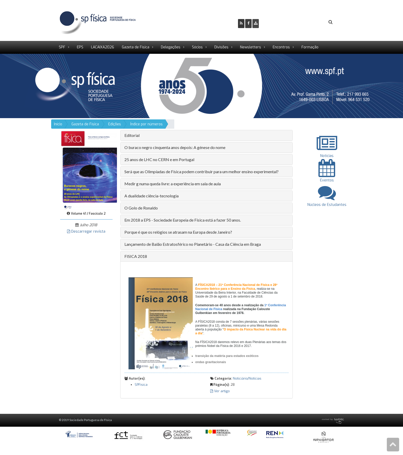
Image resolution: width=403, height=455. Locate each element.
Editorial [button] (132, 135)
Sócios (197, 47)
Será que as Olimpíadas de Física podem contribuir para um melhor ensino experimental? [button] (201, 171)
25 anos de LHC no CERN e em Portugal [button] (159, 159)
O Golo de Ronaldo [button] (141, 207)
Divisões (221, 47)
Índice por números (146, 124)
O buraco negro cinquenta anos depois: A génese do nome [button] (174, 147)
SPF (62, 47)
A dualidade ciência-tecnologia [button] (151, 195)
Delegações (170, 47)
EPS (80, 47)
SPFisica (141, 384)
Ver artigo (220, 391)
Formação (309, 47)
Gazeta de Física (135, 47)
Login (309, 22)
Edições (114, 124)
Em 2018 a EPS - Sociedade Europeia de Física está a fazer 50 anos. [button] (182, 219)
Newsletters (250, 47)
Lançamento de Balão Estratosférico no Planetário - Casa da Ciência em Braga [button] (192, 244)
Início (58, 124)
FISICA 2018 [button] (135, 256)
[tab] (206, 135)
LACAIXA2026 (102, 47)
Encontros (281, 47)
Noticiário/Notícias (247, 378)
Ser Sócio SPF (280, 22)
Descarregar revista (86, 231)
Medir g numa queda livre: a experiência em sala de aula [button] (172, 183)
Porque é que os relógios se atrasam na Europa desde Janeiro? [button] (178, 232)
